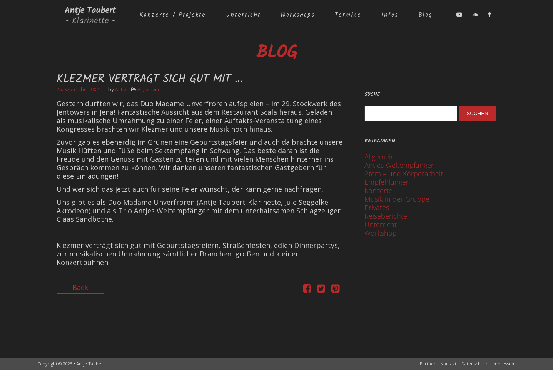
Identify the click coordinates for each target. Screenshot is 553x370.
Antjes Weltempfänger (399, 165)
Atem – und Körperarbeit (403, 173)
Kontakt (448, 364)
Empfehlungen (387, 182)
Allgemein (148, 89)
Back (80, 287)
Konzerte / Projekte (173, 15)
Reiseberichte (385, 216)
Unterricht (243, 15)
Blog (425, 15)
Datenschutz (474, 364)
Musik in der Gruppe (396, 199)
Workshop (380, 233)
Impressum (504, 364)
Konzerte (378, 190)
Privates (376, 207)
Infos (389, 15)
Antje (120, 89)
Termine (348, 15)
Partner (428, 364)
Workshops (298, 15)
